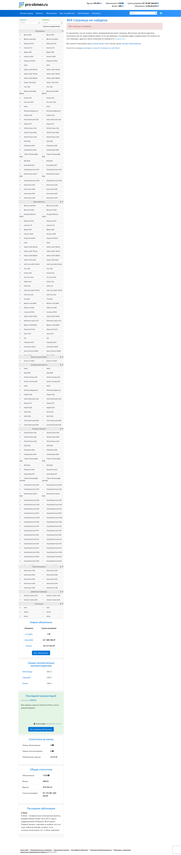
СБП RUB (27, 141)
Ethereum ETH (29, 43)
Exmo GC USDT (29, 361)
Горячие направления (51, 26)
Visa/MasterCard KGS (31, 548)
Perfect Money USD (30, 377)
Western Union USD (31, 595)
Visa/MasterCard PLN (31, 539)
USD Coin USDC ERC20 (32, 264)
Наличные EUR (29, 193)
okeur (26, 616)
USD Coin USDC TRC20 (32, 290)
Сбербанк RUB (29, 145)
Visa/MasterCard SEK (31, 535)
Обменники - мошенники (122, 850)
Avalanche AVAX (30, 346)
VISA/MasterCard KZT (31, 509)
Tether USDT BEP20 (30, 78)
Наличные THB (29, 588)
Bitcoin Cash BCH (30, 39)
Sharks (25, 683)
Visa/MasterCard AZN (31, 561)
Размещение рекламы (61, 850)
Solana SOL (28, 98)
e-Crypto (29, 634)
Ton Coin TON (28, 102)
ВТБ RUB (27, 161)
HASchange (27, 672)
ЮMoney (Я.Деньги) (31, 111)
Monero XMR (28, 56)
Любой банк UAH (30, 137)
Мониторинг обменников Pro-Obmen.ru (33, 852)
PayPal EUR (28, 407)
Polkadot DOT (29, 342)
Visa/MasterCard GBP (31, 500)
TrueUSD (27, 299)
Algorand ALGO (29, 329)
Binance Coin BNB (30, 303)
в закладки (87, 48)
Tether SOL (28, 281)
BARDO (33, 700)
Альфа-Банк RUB (30, 150)
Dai (25, 338)
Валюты (39, 13)
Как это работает (67, 13)
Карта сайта (24, 850)
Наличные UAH (29, 198)
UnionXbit (29, 640)
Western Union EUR (30, 600)
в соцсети (96, 48)
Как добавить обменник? (79, 850)
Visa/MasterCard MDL (31, 522)
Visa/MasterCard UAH (31, 180)
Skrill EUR (27, 416)
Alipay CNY (28, 124)
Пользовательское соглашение (41, 850)
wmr (25, 607)
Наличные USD (29, 185)
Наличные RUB (29, 189)
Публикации (83, 13)
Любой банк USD (30, 128)
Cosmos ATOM (29, 312)
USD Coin (27, 286)
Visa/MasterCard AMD (32, 517)
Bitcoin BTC (28, 35)
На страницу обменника (41, 729)
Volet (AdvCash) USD (31, 119)
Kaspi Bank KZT (29, 165)
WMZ (26, 106)
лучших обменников (131, 43)
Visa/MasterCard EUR (31, 485)
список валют (98, 43)
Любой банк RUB (30, 132)
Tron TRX (27, 87)
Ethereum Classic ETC (31, 320)
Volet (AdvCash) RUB (31, 420)
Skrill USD (27, 412)
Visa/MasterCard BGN (31, 556)
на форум (104, 48)
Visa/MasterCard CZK (31, 543)
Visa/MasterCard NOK (31, 552)
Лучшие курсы (26, 13)
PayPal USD (28, 115)
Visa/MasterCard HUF (31, 526)
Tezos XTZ (27, 333)
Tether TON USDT (30, 82)
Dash (25, 65)
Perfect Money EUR (30, 381)
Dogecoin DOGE (29, 61)
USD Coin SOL (29, 294)
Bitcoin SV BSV (29, 210)
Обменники (51, 13)
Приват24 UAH (29, 469)
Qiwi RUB (27, 373)
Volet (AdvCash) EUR (31, 425)
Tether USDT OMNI (30, 316)
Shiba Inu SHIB (29, 307)
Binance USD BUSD (30, 325)
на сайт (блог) (114, 48)
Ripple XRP (28, 52)
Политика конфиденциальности (101, 850)
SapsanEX (26, 677)
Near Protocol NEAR (31, 351)
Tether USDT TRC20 (30, 74)
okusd (26, 612)
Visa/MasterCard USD (31, 169)
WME (26, 368)
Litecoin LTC (28, 48)
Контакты (96, 13)
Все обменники (41, 653)
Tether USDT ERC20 (30, 69)
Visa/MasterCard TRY (31, 530)
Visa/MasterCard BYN (31, 513)
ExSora (29, 646)
